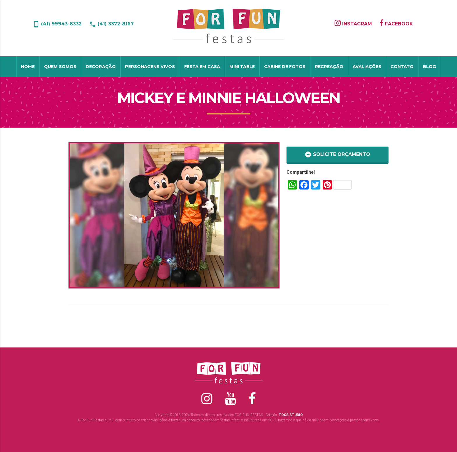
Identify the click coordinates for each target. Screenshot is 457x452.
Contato (402, 66)
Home (28, 66)
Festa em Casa (202, 66)
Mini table (242, 66)
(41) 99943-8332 (57, 24)
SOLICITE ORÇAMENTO (337, 154)
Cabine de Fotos (284, 66)
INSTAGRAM (353, 24)
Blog (429, 66)
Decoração (101, 66)
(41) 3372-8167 (111, 24)
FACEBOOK (396, 24)
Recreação (329, 66)
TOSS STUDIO (291, 415)
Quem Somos (60, 66)
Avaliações (367, 66)
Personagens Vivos (150, 66)
